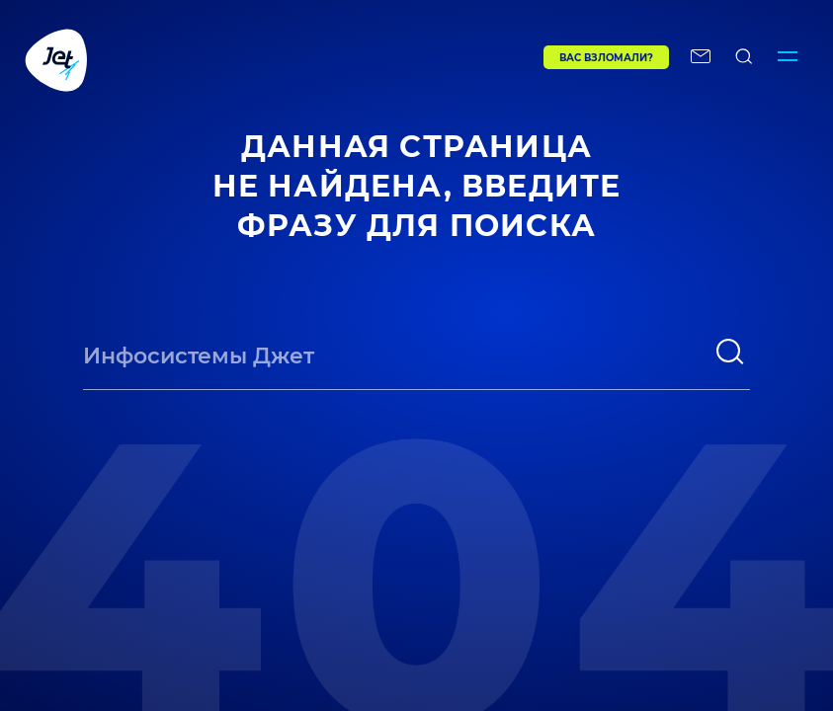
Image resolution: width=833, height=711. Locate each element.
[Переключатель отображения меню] (787, 59)
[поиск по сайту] (744, 59)
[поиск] (730, 351)
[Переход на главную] (243, 59)
